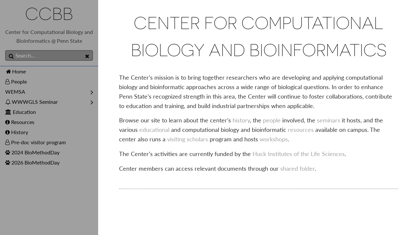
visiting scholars (187, 139)
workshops (274, 139)
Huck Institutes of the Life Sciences (299, 153)
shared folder (297, 168)
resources (301, 129)
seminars (328, 120)
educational (154, 129)
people (272, 120)
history (241, 120)
